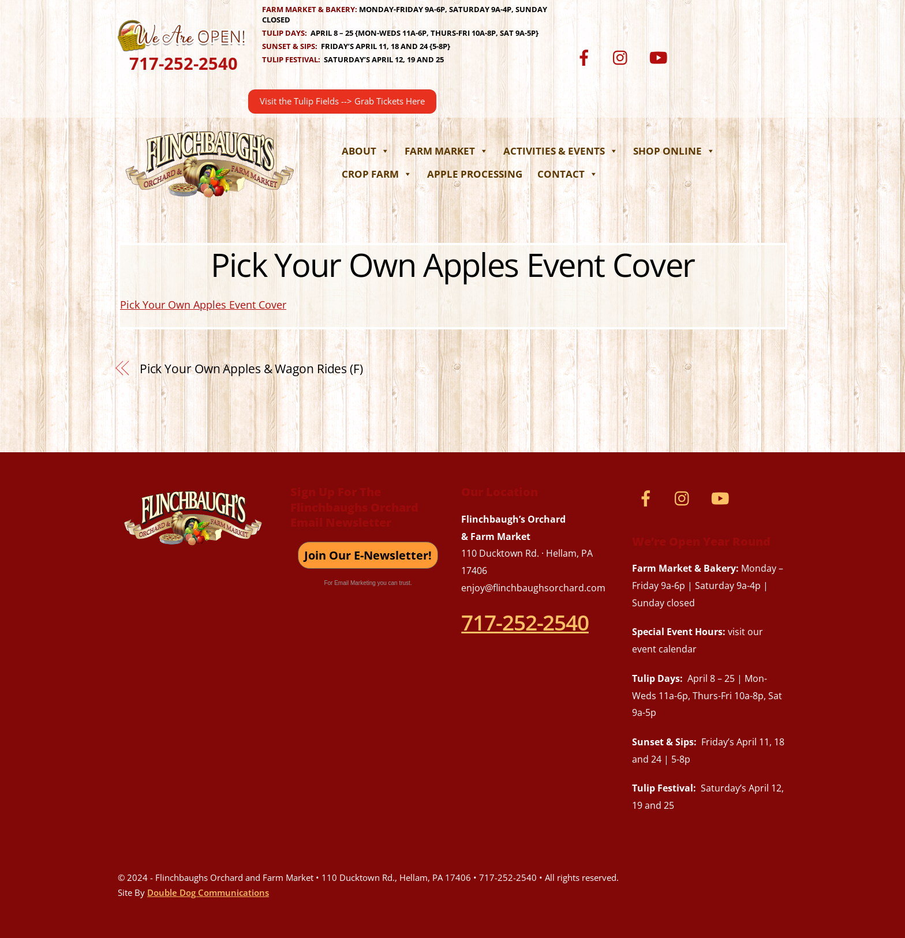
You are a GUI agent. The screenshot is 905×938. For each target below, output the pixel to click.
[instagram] (623, 57)
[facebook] (586, 57)
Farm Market (446, 150)
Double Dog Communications (208, 892)
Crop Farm (377, 174)
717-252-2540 (183, 63)
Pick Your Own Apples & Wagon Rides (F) (251, 369)
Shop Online (674, 150)
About (366, 150)
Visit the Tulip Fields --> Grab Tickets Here (342, 101)
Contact (567, 174)
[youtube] (660, 57)
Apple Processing (474, 174)
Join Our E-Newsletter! (368, 555)
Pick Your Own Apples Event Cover (452, 264)
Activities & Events (560, 150)
